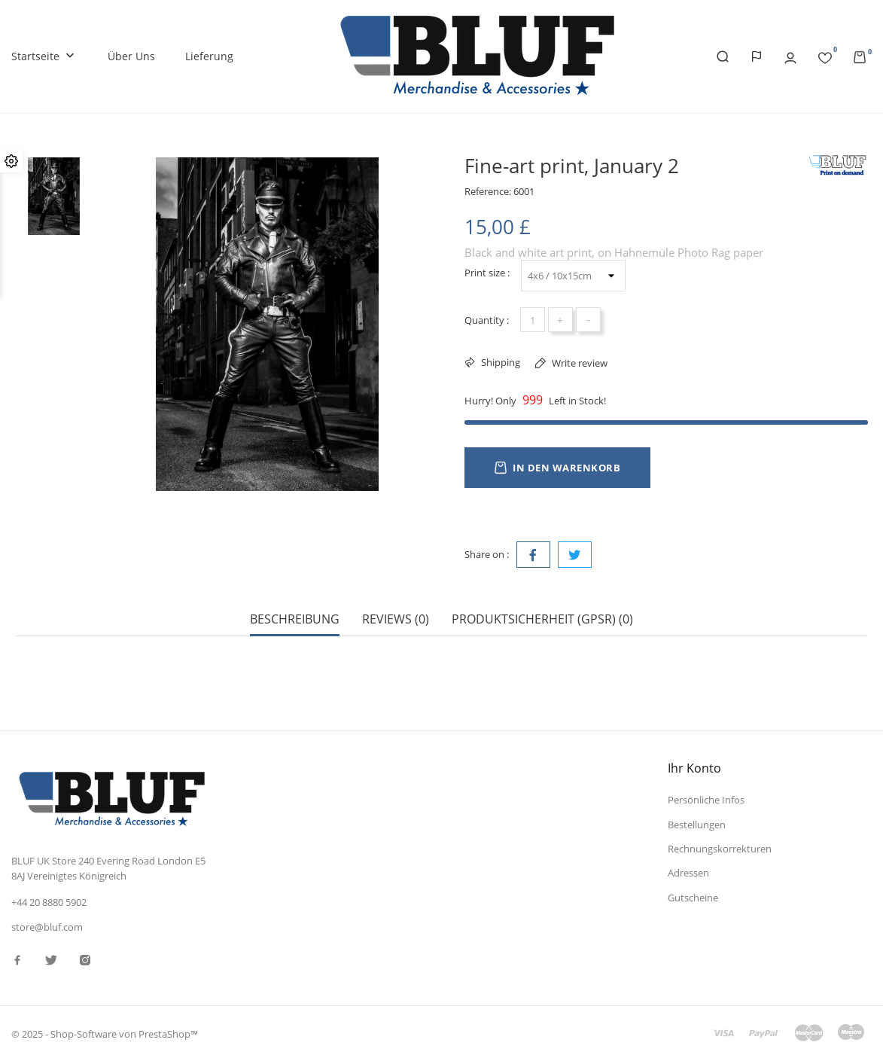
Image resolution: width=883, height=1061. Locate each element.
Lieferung (209, 56)
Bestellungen (697, 824)
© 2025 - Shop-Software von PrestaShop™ (104, 1034)
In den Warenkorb (557, 467)
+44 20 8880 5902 (49, 901)
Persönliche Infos (706, 799)
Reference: (487, 191)
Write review (578, 363)
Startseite (44, 57)
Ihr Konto (694, 768)
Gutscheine (693, 897)
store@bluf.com (47, 927)
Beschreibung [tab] (294, 619)
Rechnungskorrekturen (720, 848)
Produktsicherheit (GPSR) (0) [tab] (542, 619)
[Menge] (532, 319)
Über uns (131, 56)
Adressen (688, 873)
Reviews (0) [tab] (395, 619)
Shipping (499, 362)
